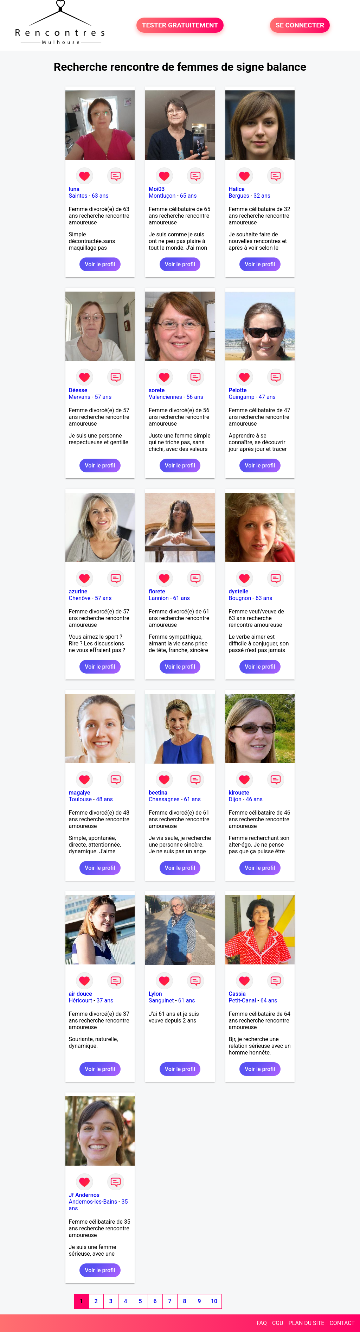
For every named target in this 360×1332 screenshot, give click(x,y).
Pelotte (238, 390)
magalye (79, 792)
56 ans (194, 397)
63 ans (100, 195)
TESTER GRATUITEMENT (180, 25)
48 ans (104, 799)
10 (214, 1301)
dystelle (239, 591)
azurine (78, 591)
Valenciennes (165, 397)
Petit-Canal (242, 1000)
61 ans (181, 598)
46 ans (254, 799)
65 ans (188, 195)
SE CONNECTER (300, 25)
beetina (158, 792)
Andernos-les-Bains (93, 1201)
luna (74, 189)
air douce (80, 993)
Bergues (239, 195)
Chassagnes (164, 799)
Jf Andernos (84, 1195)
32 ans (261, 195)
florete (157, 591)
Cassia (237, 993)
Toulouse (80, 799)
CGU (277, 1323)
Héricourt (80, 1000)
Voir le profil (100, 264)
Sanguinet (161, 1000)
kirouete (239, 792)
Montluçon (162, 195)
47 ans (267, 397)
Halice (237, 189)
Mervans (79, 397)
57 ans (103, 397)
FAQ (262, 1323)
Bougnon (240, 598)
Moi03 (157, 189)
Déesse (78, 390)
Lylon (155, 993)
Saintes (78, 195)
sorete (157, 390)
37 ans (105, 1000)
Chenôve (80, 598)
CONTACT (342, 1323)
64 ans (269, 1000)
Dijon (235, 799)
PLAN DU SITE (306, 1323)
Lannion (159, 598)
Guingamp (242, 397)
